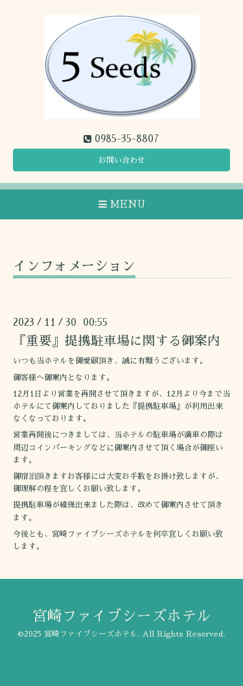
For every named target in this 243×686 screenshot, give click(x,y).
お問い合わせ (121, 160)
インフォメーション (74, 266)
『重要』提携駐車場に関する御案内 (116, 341)
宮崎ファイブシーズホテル (121, 616)
